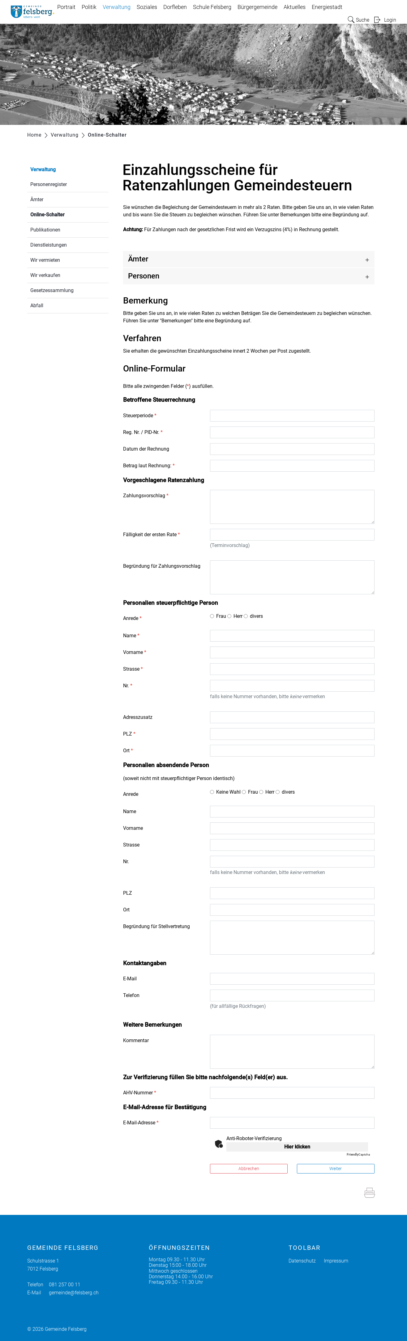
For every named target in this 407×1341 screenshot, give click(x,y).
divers (256, 616)
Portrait (66, 7)
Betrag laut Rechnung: (149, 466)
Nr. (127, 686)
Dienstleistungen (48, 245)
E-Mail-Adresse (141, 1123)
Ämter (36, 199)
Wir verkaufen (45, 275)
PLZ (129, 734)
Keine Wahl (228, 792)
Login (390, 20)
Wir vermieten (45, 260)
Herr (237, 616)
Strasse (133, 669)
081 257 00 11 (64, 1285)
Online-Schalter (62, 214)
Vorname (134, 652)
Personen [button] (143, 276)
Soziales (147, 7)
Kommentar (136, 1040)
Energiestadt (327, 7)
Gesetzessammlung (52, 290)
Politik (89, 7)
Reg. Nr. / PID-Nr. (143, 432)
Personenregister (48, 184)
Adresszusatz (137, 717)
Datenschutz (302, 1261)
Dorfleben (175, 7)
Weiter (335, 1168)
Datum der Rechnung (146, 449)
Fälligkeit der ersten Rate (151, 534)
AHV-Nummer (139, 1093)
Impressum (336, 1261)
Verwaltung (117, 7)
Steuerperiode (139, 415)
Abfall (36, 305)
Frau (221, 616)
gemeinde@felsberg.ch (74, 1293)
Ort (128, 750)
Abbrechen (248, 1168)
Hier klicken (297, 1147)
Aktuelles (295, 7)
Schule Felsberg (212, 7)
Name (131, 636)
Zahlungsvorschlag (146, 496)
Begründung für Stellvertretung (156, 926)
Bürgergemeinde (257, 7)
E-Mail (130, 979)
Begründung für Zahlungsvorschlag (161, 566)
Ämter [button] (138, 259)
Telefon (131, 995)
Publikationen (45, 230)
